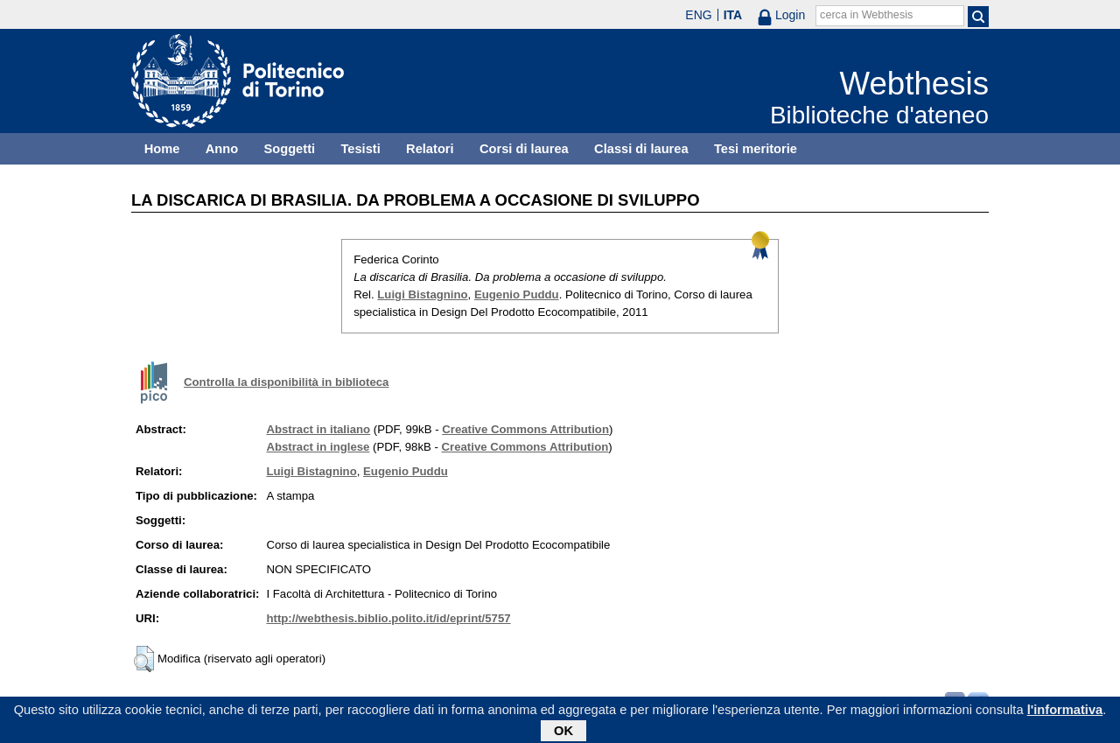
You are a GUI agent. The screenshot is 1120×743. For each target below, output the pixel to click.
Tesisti (360, 149)
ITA (733, 15)
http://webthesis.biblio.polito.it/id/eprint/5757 (388, 618)
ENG (698, 15)
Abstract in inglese (317, 446)
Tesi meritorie (755, 149)
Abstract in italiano (318, 429)
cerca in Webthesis (866, 15)
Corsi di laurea (524, 149)
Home (162, 149)
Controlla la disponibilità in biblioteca (286, 382)
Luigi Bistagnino (422, 294)
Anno (222, 149)
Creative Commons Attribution (525, 429)
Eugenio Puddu (516, 294)
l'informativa (1065, 713)
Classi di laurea (641, 149)
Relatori (430, 149)
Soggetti (289, 149)
